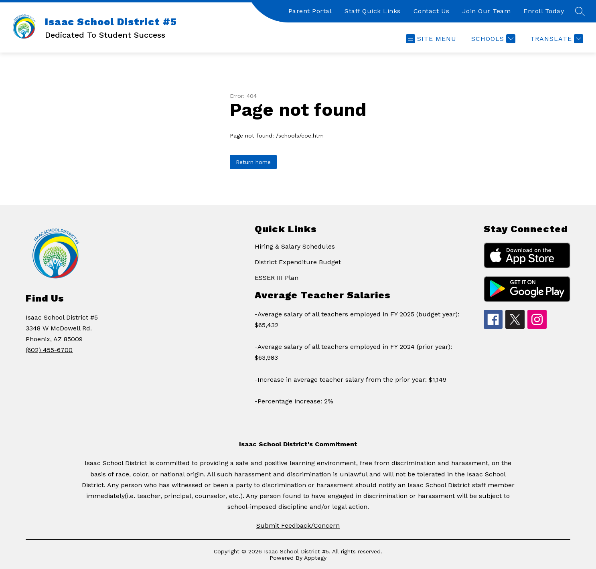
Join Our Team (486, 11)
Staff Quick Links (373, 11)
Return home (253, 162)
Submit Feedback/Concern (298, 525)
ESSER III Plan (276, 277)
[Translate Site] (555, 39)
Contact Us (432, 11)
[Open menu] (431, 39)
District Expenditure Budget (298, 262)
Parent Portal (310, 11)
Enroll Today (543, 11)
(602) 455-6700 (49, 350)
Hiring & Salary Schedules (295, 246)
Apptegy (315, 558)
